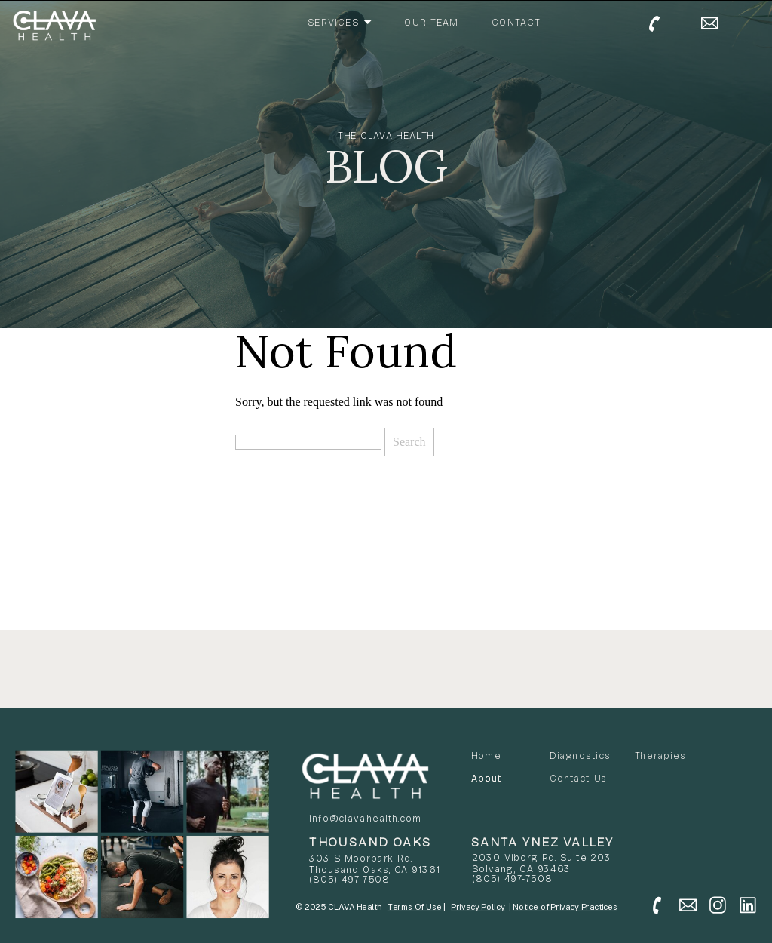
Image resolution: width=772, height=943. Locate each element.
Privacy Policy (478, 907)
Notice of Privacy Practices (565, 907)
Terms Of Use (415, 907)
